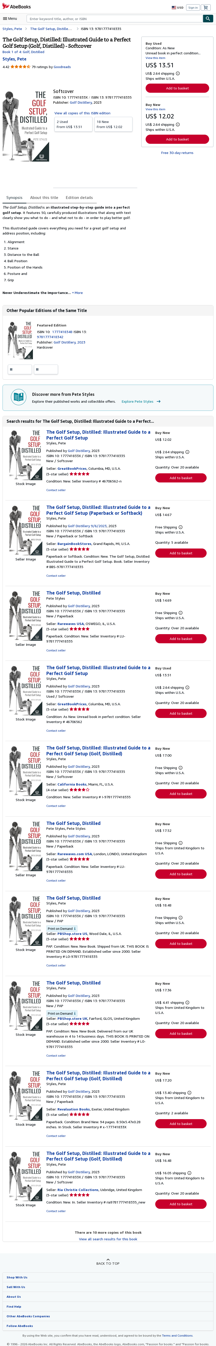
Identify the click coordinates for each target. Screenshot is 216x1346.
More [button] (75, 293)
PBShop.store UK (72, 1010)
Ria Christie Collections (77, 1181)
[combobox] (115, 18)
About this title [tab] (43, 197)
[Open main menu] (11, 18)
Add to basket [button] (177, 88)
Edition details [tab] (76, 197)
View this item (155, 57)
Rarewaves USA (70, 624)
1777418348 (63, 332)
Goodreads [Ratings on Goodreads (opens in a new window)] (61, 67)
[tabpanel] (70, 252)
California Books (71, 780)
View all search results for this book (108, 1230)
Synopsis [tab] (14, 197)
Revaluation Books (73, 1101)
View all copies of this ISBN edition (81, 113)
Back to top (108, 1255)
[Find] (208, 18)
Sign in (193, 7)
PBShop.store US (72, 925)
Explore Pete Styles (138, 402)
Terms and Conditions (174, 1327)
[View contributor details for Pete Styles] (14, 59)
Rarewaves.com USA (74, 850)
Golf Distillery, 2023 (69, 342)
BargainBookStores (73, 544)
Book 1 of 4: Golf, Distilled (23, 52)
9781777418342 (50, 337)
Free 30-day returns (177, 153)
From (73, 124)
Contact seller (55, 491)
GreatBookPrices (71, 469)
